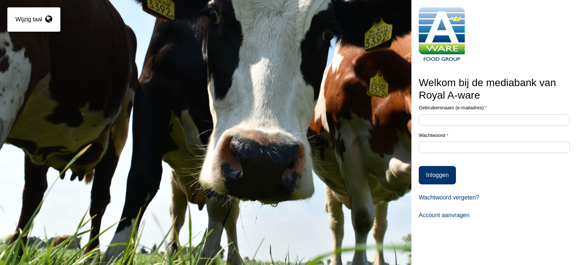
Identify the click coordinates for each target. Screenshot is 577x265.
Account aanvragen (444, 215)
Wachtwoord (433, 135)
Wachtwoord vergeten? (449, 197)
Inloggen (437, 175)
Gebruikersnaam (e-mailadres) (453, 107)
